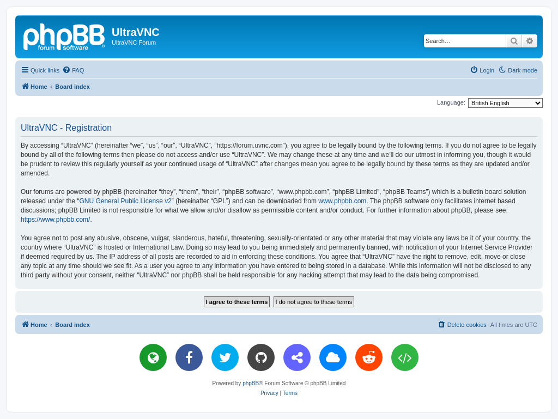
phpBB (250, 383)
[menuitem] (73, 70)
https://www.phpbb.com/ (55, 219)
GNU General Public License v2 (125, 201)
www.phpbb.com (342, 201)
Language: (451, 102)
